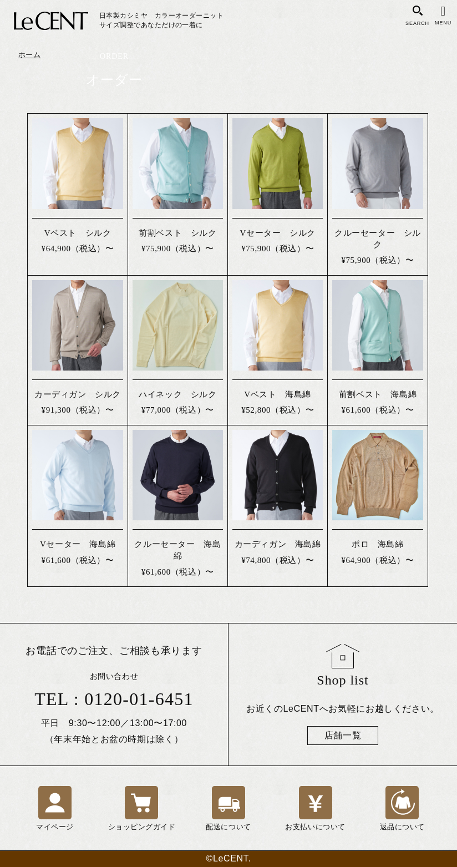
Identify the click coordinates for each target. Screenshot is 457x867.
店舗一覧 (343, 735)
